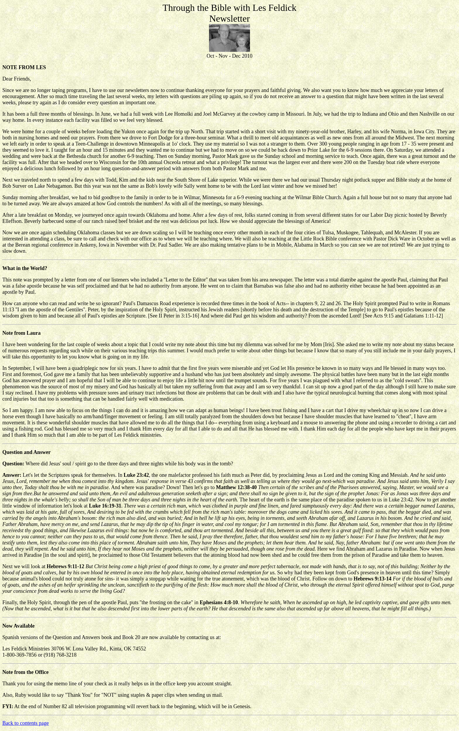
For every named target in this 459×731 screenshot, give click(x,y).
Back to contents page (25, 723)
